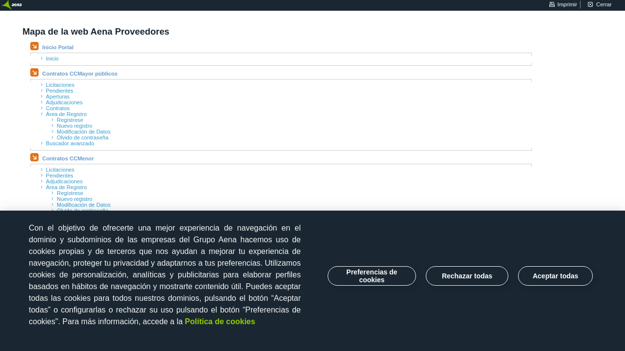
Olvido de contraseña (82, 137)
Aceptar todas (555, 276)
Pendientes (59, 91)
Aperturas (58, 96)
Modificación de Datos (83, 132)
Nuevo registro (74, 126)
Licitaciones (60, 85)
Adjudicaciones (64, 102)
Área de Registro (66, 114)
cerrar (604, 4)
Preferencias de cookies (371, 276)
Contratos (58, 108)
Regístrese (70, 120)
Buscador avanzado (70, 143)
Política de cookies (220, 321)
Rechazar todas (467, 276)
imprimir (567, 4)
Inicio (52, 58)
